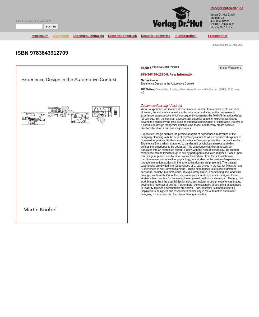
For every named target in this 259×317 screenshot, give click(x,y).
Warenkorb (61, 36)
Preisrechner (217, 36)
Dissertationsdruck (122, 36)
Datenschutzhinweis (88, 36)
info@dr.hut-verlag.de (226, 8)
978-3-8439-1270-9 (154, 74)
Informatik (184, 74)
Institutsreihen (186, 36)
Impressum (39, 36)
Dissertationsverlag (155, 36)
